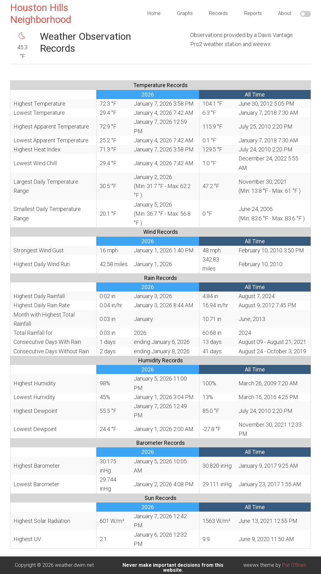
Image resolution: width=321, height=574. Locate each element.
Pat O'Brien (294, 565)
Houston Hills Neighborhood (40, 13)
